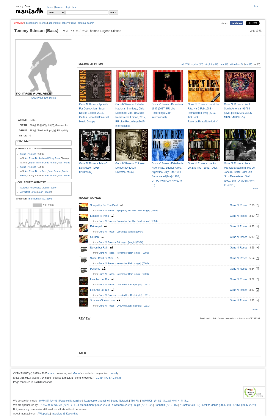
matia (51, 373)
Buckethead (41, 158)
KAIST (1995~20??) (244, 405)
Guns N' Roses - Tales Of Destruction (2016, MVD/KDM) (93, 168)
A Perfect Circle (28, 192)
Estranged (99, 226)
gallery (65, 23)
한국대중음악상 (48, 400)
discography (31, 23)
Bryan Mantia (36, 162)
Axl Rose (29, 158)
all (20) (185, 64)
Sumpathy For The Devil (107, 205)
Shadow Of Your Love (105, 300)
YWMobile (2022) (122, 405)
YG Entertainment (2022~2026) (92, 405)
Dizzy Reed (54, 158)
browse (59, 7)
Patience (98, 268)
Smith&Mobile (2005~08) (216, 405)
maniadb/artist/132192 (40, 198)
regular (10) (197, 64)
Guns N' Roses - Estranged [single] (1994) (121, 231)
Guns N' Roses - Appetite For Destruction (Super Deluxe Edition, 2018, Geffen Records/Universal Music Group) (94, 113)
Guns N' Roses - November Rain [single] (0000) (124, 252)
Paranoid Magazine (70, 400)
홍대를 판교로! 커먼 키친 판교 (171, 400)
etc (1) (248, 64)
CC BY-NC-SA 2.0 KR (108, 377)
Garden (97, 237)
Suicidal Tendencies (30, 187)
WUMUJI (146, 400)
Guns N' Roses (28, 154)
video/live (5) (236, 64)
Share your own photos (43, 97)
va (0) (257, 64)
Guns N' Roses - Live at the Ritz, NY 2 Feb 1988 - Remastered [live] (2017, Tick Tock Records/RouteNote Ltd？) (203, 113)
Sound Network (120, 400)
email (114, 373)
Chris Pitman (50, 162)
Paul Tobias (64, 162)
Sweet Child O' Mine (105, 258)
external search (86, 23)
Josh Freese (54, 171)
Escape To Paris (102, 215)
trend (73, 23)
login (256, 6)
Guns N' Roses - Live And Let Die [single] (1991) (124, 284)
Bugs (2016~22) (143, 405)
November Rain (102, 247)
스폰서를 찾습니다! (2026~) (56, 405)
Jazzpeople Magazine (96, 400)
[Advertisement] (40, 108)
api (74, 7)
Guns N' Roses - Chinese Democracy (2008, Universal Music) (129, 168)
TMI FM (134, 400)
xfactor (76, 373)
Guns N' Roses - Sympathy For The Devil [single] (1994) (128, 210)
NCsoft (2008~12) (190, 405)
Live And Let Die (102, 279)
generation (54, 23)
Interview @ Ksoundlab (65, 413)
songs (43, 23)
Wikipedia (44, 413)
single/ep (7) (211, 64)
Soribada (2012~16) (166, 405)
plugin (68, 7)
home (50, 7)
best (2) (224, 64)
